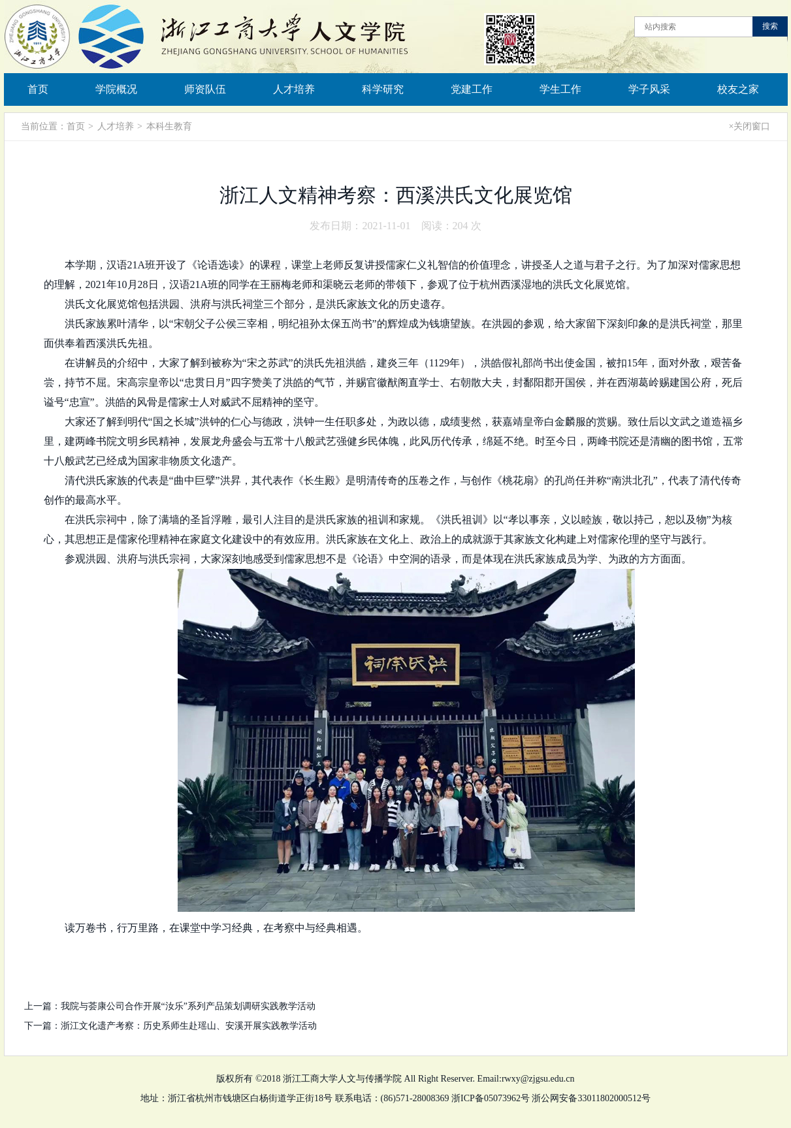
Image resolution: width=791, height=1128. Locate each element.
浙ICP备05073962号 (490, 1098)
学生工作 (560, 89)
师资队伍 (205, 89)
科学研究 (383, 89)
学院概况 (116, 89)
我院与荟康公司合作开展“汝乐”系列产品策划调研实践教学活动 (188, 1006)
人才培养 (294, 89)
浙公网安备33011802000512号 (591, 1098)
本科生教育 (169, 126)
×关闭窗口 (750, 126)
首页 (37, 89)
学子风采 (649, 89)
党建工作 (471, 89)
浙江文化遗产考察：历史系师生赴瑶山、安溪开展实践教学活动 (189, 1026)
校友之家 (738, 89)
